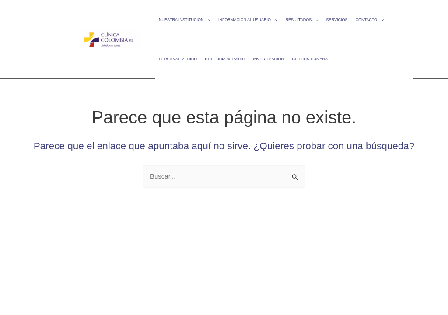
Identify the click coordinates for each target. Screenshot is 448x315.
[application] (207, 19)
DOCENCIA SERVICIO (225, 59)
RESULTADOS (301, 19)
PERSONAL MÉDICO (178, 59)
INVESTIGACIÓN (268, 59)
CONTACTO (369, 19)
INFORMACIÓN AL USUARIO (248, 19)
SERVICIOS (337, 20)
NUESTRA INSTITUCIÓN (184, 19)
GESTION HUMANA (310, 59)
